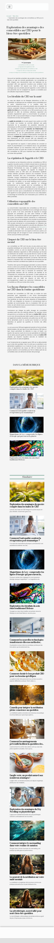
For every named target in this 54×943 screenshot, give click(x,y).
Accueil (9, 16)
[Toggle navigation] (9, 7)
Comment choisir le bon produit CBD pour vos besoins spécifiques (27, 674)
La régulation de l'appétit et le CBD (26, 66)
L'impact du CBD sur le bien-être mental (26, 70)
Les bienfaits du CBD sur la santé (26, 64)
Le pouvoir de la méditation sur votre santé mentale (27, 878)
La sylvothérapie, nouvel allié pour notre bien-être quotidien (26, 912)
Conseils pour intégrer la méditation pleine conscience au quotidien (26, 708)
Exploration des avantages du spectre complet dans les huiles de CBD (24, 388)
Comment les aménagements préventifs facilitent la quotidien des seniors (26, 744)
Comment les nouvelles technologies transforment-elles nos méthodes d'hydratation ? (26, 642)
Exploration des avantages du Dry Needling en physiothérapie (25, 810)
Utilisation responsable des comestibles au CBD (26, 68)
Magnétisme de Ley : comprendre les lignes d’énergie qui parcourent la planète (26, 435)
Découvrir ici (43, 227)
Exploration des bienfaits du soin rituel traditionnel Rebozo (24, 459)
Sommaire (27, 63)
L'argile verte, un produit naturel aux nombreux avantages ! (26, 776)
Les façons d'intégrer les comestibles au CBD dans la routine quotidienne (26, 72)
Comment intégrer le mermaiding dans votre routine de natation (25, 844)
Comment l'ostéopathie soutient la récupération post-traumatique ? (22, 412)
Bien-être (15, 16)
